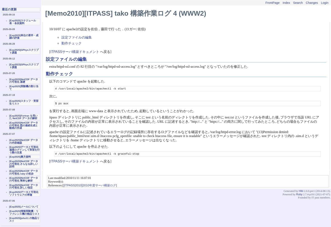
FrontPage (272, 2)
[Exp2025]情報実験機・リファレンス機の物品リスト (24, 212)
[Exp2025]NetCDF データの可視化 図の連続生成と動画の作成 (23, 125)
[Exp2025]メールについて (23, 206)
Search (298, 2)
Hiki (301, 192)
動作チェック (71, 43)
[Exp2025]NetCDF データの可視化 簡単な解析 (23, 179)
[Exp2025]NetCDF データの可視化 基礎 (23, 80)
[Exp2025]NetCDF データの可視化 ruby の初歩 (23, 172)
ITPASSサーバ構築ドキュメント (74, 52)
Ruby (299, 196)
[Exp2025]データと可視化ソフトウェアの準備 (23, 193)
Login (324, 2)
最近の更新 (9, 9)
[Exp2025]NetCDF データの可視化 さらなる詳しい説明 (23, 164)
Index (286, 2)
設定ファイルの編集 (76, 37)
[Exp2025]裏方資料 (20, 156)
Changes (312, 2)
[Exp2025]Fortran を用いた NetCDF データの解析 (23, 117)
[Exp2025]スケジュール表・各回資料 (22, 22)
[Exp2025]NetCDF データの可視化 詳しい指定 (23, 186)
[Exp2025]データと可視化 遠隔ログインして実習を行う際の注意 (24, 150)
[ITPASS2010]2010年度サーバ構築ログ (90, 187)
